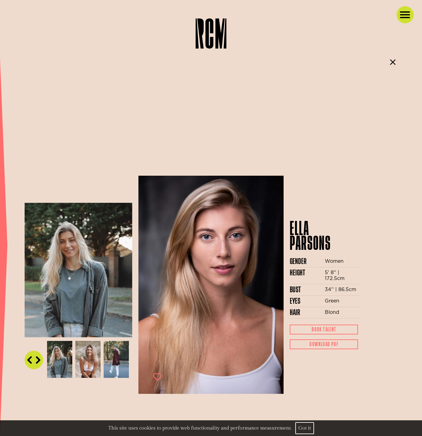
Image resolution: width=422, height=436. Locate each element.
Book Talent (324, 329)
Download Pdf (323, 344)
